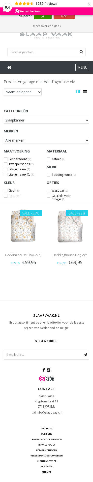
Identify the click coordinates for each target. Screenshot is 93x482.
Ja (42, 16)
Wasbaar (60, 190)
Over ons (46, 433)
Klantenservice (46, 461)
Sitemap (46, 472)
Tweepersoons (21, 164)
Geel (14, 190)
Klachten (46, 466)
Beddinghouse (64, 175)
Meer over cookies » (47, 26)
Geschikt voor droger (61, 196)
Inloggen (47, 428)
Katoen (58, 159)
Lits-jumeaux (19, 169)
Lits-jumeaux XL (21, 174)
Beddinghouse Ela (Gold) (23, 255)
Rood (14, 196)
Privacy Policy (46, 444)
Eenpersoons (20, 159)
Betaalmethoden (46, 450)
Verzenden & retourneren (47, 455)
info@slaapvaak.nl (49, 412)
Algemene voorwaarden (46, 439)
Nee (64, 16)
